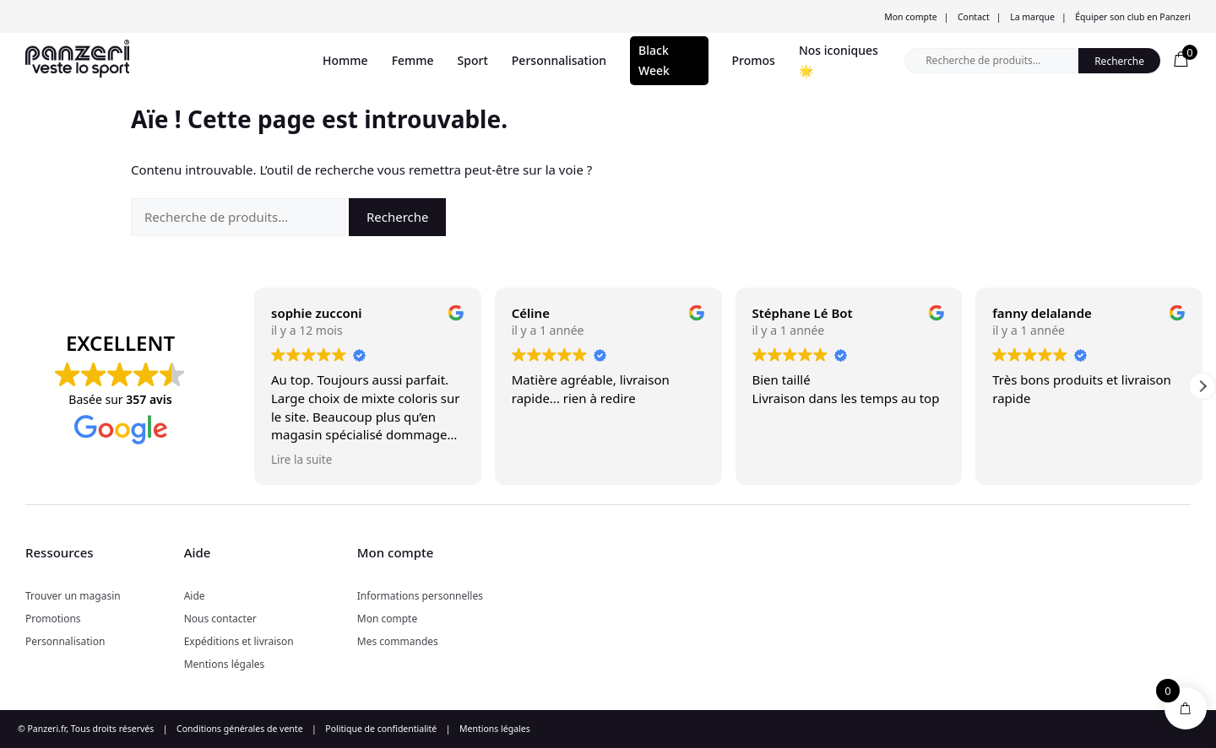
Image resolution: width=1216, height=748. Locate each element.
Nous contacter (220, 618)
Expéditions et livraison (239, 641)
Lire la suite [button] (301, 459)
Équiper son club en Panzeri (1133, 17)
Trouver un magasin (73, 596)
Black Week (654, 60)
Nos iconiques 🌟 (838, 60)
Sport (473, 60)
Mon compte (910, 17)
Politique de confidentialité (381, 729)
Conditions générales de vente (239, 729)
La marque (1032, 17)
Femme (413, 60)
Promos (753, 60)
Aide (194, 596)
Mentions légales (224, 664)
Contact (974, 17)
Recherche (1119, 61)
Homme (345, 60)
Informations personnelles (420, 596)
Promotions (53, 618)
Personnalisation (559, 60)
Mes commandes (397, 641)
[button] (1202, 386)
